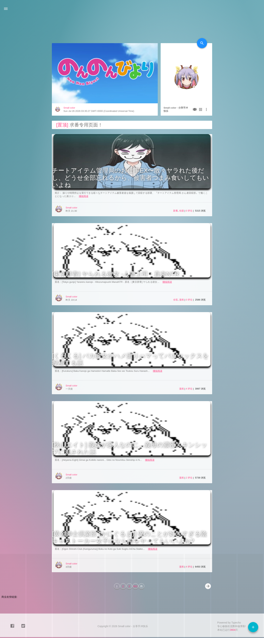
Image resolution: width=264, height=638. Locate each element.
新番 (175, 210)
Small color (69, 107)
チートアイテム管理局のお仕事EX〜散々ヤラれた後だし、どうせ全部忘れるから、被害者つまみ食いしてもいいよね (130, 177)
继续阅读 (83, 196)
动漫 (181, 210)
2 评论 (189, 477)
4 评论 (189, 388)
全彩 (175, 299)
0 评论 (189, 210)
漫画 (181, 299)
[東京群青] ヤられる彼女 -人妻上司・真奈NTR (115, 273)
